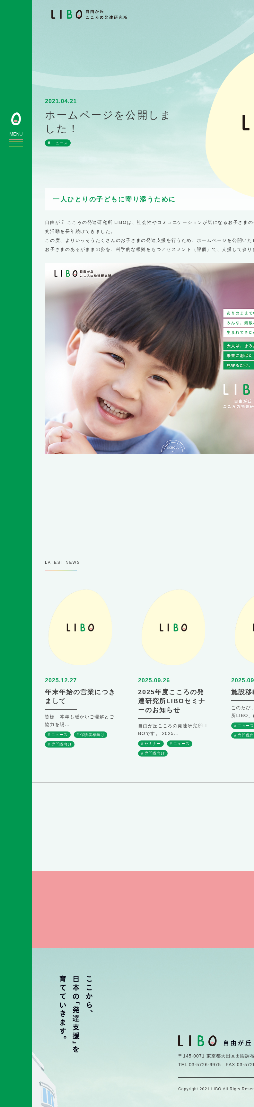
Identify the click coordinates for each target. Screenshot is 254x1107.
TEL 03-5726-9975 (199, 1063)
